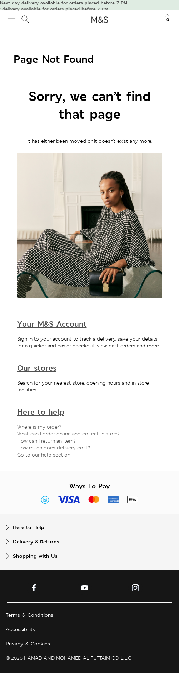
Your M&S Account (52, 324)
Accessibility (21, 629)
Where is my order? (39, 427)
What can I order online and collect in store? (68, 433)
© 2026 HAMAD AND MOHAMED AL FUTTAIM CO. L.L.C (68, 658)
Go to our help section (43, 455)
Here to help (40, 412)
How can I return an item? (46, 441)
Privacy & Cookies (28, 643)
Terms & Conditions (29, 615)
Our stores (36, 368)
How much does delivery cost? (53, 447)
